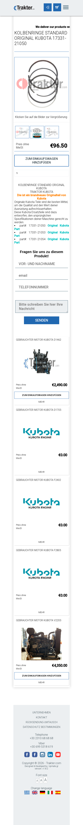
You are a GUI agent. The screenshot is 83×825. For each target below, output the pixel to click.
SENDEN (41, 320)
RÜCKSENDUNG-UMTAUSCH (41, 722)
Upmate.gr (53, 766)
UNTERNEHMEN (41, 712)
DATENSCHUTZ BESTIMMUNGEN (41, 727)
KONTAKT (41, 717)
